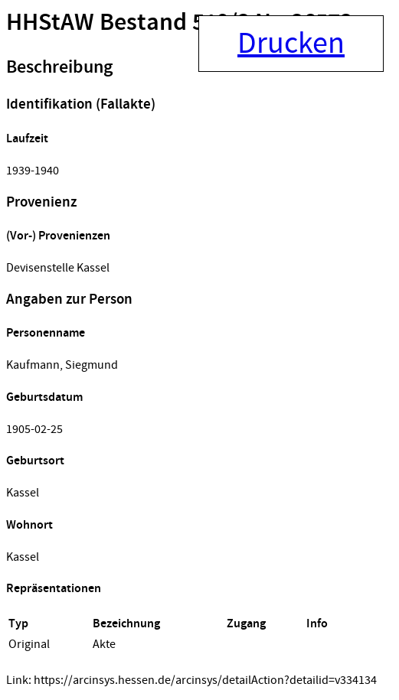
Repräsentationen (53, 589)
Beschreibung (59, 67)
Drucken (291, 43)
